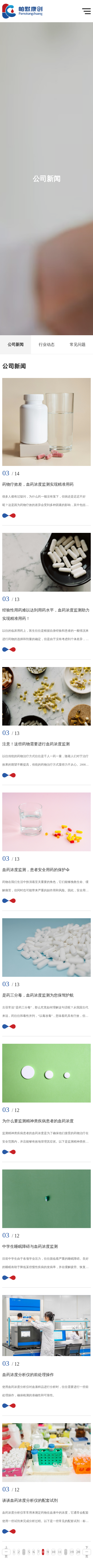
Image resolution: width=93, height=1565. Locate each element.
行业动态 (47, 344)
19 (71, 1552)
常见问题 (78, 344)
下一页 (86, 1552)
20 (78, 1552)
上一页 (6, 1552)
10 (53, 1552)
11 (59, 1552)
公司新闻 (16, 344)
